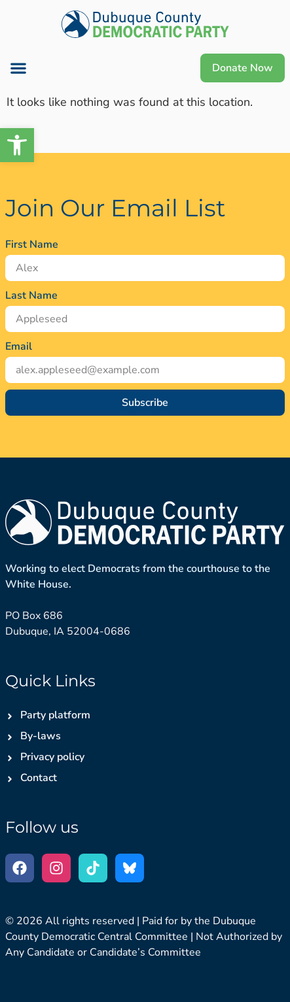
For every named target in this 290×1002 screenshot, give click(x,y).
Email (18, 346)
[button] (18, 68)
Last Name (31, 295)
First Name (31, 244)
